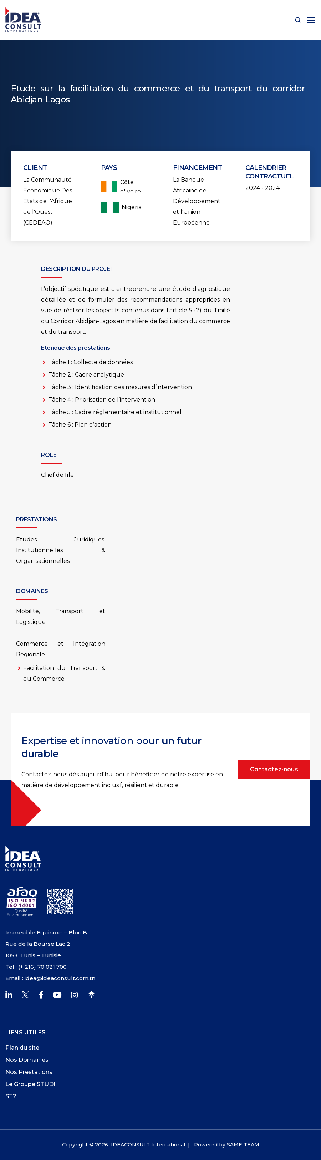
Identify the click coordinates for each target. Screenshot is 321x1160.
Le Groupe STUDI (30, 1084)
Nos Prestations (28, 1072)
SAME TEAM (243, 1144)
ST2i (11, 1096)
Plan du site (22, 1047)
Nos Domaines (27, 1059)
